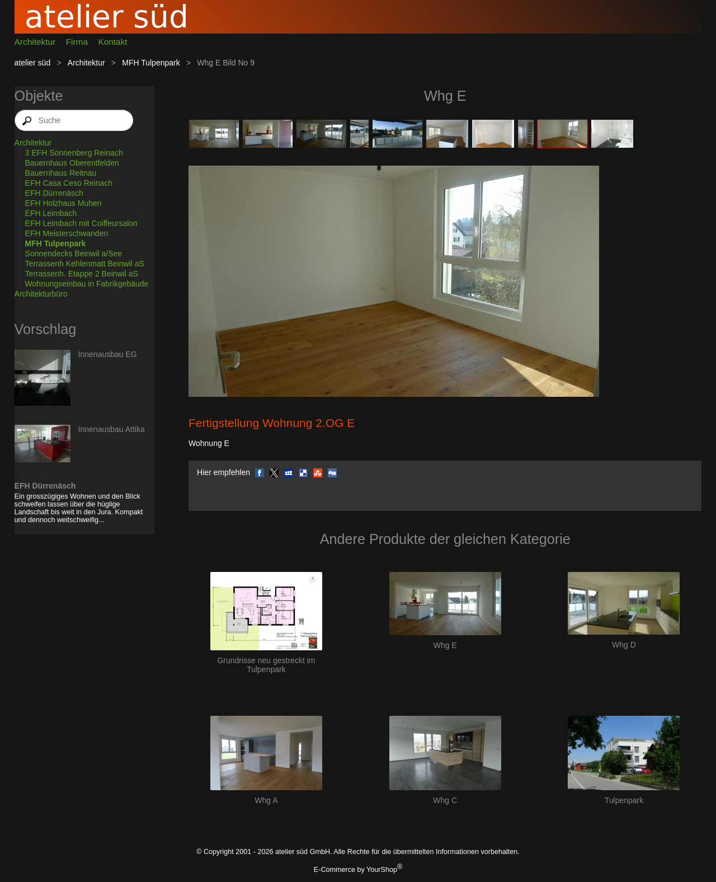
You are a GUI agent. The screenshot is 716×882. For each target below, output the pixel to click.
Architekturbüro (41, 294)
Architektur (35, 41)
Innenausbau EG (107, 354)
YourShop (381, 870)
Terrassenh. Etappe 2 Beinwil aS (81, 274)
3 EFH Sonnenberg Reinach (74, 153)
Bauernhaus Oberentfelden (72, 163)
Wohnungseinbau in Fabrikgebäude (87, 284)
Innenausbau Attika (111, 429)
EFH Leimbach (51, 213)
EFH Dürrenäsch (54, 193)
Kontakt (112, 41)
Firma (77, 41)
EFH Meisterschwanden (67, 233)
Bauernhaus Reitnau (61, 173)
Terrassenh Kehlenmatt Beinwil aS (84, 264)
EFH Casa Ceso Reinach (68, 183)
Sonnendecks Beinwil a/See (74, 253)
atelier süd (33, 62)
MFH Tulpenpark (151, 62)
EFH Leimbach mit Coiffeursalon (81, 223)
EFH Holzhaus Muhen (63, 203)
